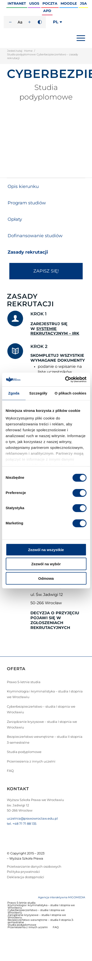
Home (28, 50)
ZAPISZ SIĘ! (46, 271)
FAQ (10, 771)
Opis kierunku (23, 186)
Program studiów (27, 203)
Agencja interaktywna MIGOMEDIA (61, 897)
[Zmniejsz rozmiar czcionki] (10, 22)
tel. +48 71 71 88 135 (21, 823)
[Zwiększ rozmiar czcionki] (29, 22)
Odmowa (46, 578)
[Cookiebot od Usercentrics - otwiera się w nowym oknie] (65, 379)
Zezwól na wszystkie (46, 549)
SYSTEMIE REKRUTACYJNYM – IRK (54, 331)
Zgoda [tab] (13, 393)
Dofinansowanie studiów (35, 235)
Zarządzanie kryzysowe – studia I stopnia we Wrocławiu (42, 724)
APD (47, 11)
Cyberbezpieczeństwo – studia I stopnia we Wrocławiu (41, 709)
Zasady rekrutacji (28, 252)
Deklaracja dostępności (25, 877)
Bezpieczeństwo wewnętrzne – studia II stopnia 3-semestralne (44, 739)
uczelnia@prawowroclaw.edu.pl (32, 818)
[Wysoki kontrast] (39, 22)
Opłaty (15, 219)
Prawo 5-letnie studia (23, 682)
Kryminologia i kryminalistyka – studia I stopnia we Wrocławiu (45, 694)
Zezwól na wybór (46, 564)
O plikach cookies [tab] (70, 393)
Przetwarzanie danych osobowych (34, 866)
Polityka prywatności (23, 872)
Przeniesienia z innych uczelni (31, 761)
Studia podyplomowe (24, 752)
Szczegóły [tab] (38, 393)
